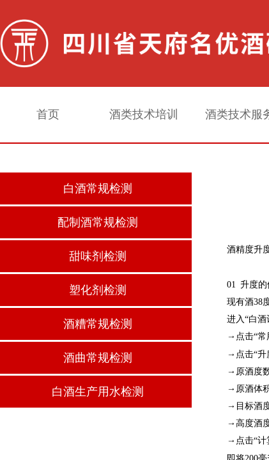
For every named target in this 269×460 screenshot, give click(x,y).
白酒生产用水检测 (98, 391)
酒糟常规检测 (97, 324)
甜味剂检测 (98, 256)
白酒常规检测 (97, 188)
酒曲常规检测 (97, 357)
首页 (47, 114)
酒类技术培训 (143, 114)
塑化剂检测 (98, 290)
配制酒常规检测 (98, 222)
